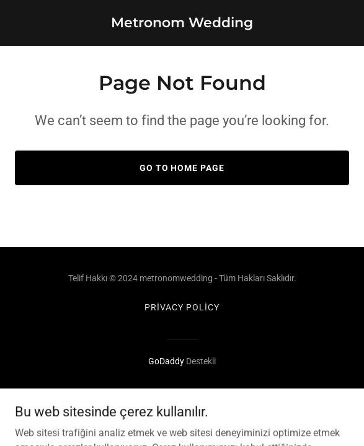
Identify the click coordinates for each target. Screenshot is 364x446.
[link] (182, 24)
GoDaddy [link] (166, 361)
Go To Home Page (182, 168)
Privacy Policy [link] (182, 307)
